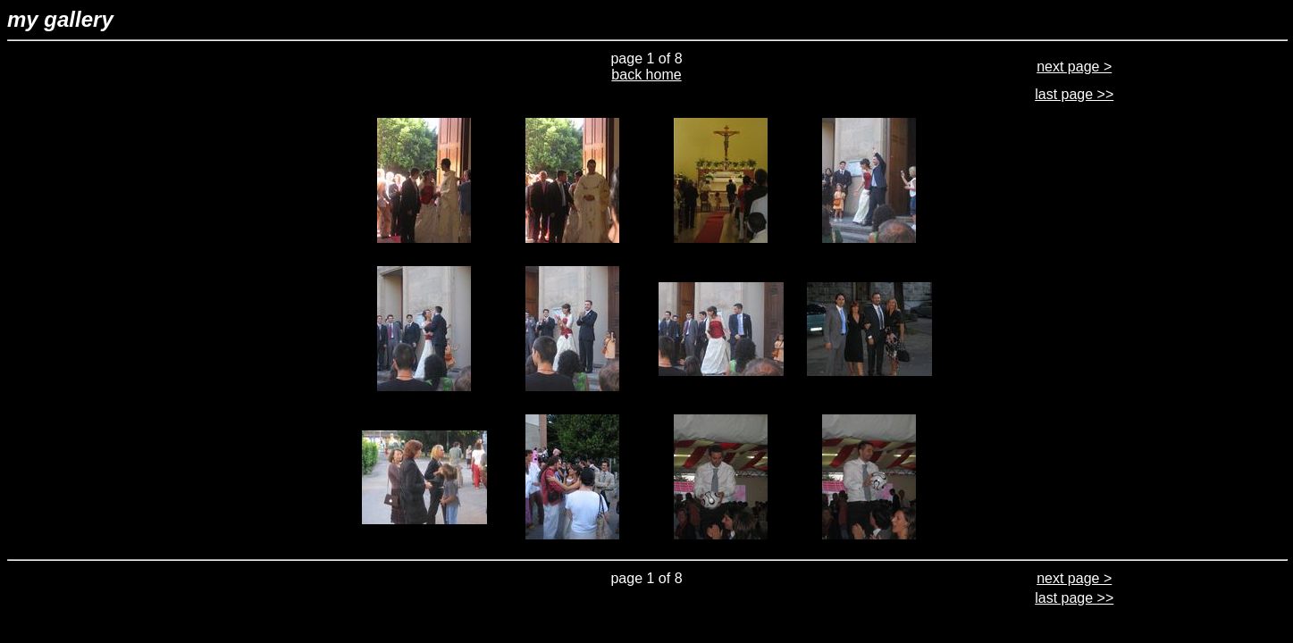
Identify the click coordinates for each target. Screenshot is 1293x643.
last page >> (1074, 94)
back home (646, 74)
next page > (1074, 66)
